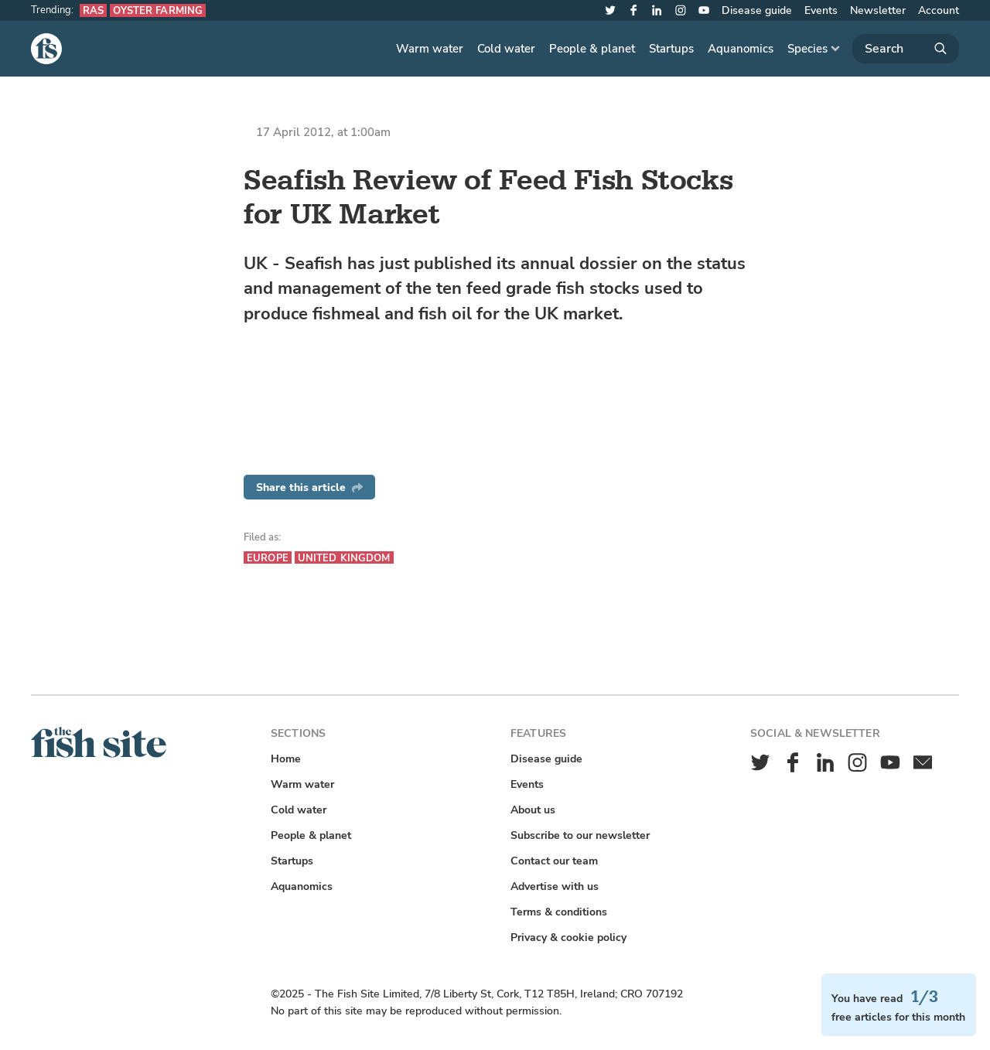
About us (532, 810)
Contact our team (554, 861)
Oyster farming (158, 10)
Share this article (309, 487)
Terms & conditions (558, 912)
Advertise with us (554, 886)
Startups (671, 48)
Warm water (429, 48)
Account (938, 10)
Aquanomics (740, 48)
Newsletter (878, 10)
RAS (93, 10)
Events (821, 10)
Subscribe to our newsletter (580, 835)
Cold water (506, 48)
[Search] (905, 48)
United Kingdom (344, 557)
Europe (267, 557)
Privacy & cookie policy (568, 937)
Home (286, 759)
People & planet (592, 48)
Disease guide (757, 10)
